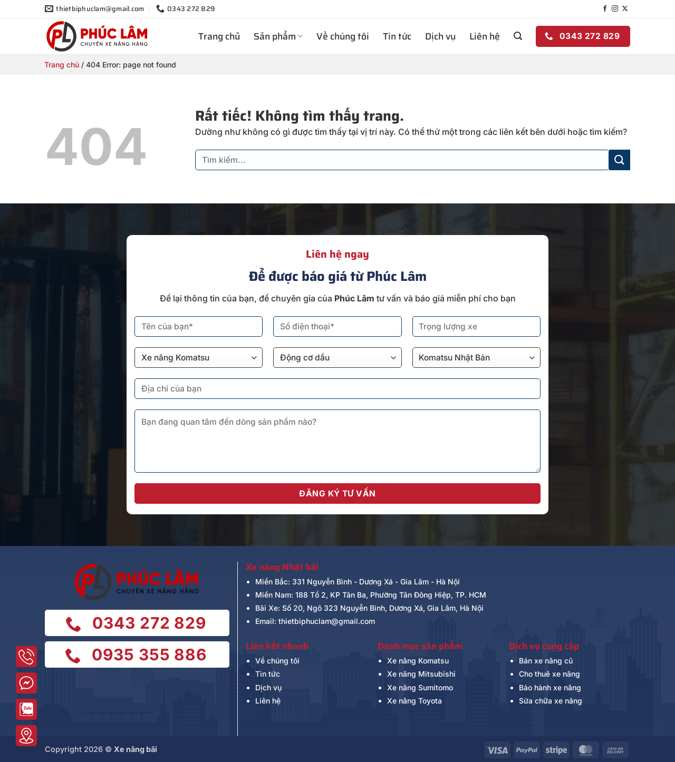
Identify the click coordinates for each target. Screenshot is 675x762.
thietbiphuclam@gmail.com (326, 621)
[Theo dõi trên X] (625, 9)
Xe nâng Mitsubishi (421, 673)
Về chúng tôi (342, 36)
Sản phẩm (278, 36)
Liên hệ (484, 36)
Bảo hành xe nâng (550, 687)
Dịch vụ (440, 36)
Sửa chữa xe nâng (550, 700)
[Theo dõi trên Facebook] (605, 9)
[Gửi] (619, 160)
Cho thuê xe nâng (549, 673)
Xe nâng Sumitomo (420, 687)
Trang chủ (219, 36)
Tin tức (397, 36)
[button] (518, 36)
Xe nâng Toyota (414, 700)
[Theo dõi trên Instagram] (615, 9)
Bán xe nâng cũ (546, 660)
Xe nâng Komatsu (418, 660)
